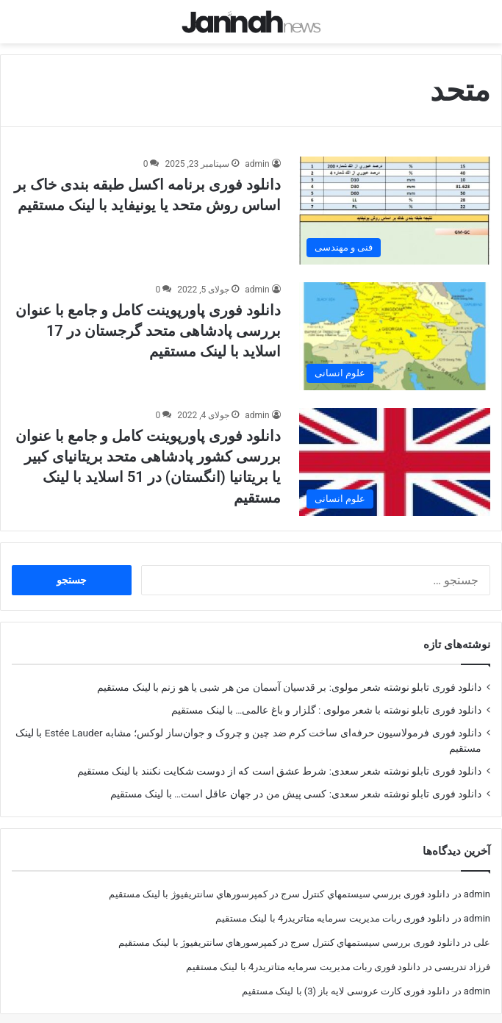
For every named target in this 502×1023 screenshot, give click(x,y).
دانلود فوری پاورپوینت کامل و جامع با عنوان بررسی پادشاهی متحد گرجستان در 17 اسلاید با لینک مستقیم (148, 317)
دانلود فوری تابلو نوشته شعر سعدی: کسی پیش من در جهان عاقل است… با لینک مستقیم (295, 780)
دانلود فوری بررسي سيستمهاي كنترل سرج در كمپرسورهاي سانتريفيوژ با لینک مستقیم (279, 880)
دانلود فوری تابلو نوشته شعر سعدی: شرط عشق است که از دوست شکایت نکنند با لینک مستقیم (279, 758)
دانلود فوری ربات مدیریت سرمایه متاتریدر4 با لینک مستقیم (332, 905)
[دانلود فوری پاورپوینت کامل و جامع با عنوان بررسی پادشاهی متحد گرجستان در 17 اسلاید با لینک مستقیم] (394, 323)
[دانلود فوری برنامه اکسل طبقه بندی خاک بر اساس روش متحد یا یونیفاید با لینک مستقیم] (394, 197)
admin (257, 151)
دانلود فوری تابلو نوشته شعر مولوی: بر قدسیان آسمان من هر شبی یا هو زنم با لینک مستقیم (289, 674)
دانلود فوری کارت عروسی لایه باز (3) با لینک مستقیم (346, 977)
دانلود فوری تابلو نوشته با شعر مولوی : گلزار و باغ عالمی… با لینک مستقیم (326, 697)
